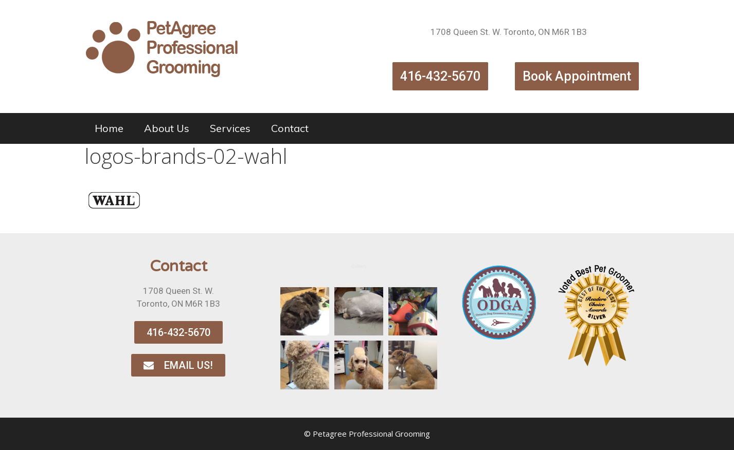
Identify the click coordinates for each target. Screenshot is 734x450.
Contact (290, 128)
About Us (166, 128)
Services (230, 128)
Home (109, 128)
